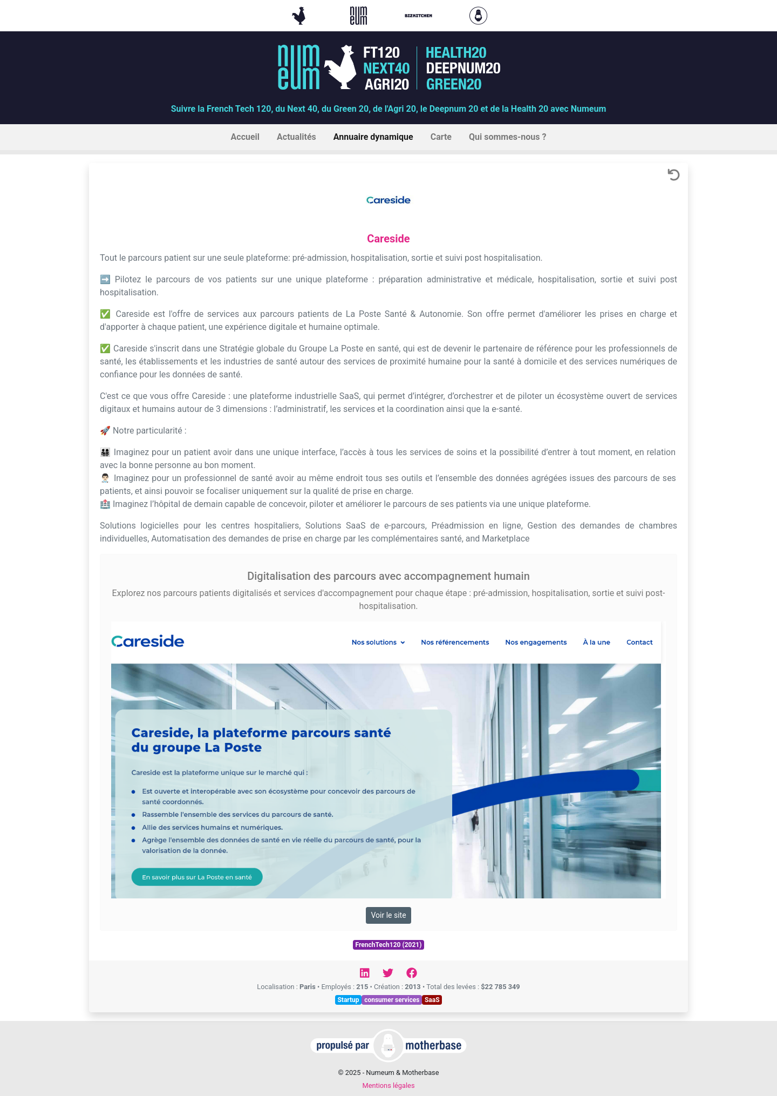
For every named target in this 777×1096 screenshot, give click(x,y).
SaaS (432, 1000)
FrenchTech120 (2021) (389, 945)
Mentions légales (388, 1085)
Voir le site (388, 915)
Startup (348, 1000)
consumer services (391, 1000)
